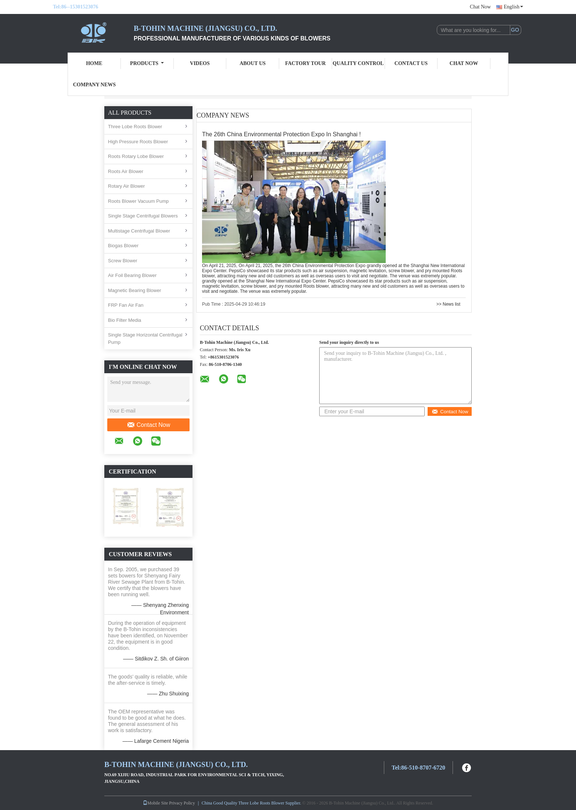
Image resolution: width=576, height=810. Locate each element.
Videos (200, 63)
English (513, 7)
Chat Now (480, 7)
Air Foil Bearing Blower (132, 275)
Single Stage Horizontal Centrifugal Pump (145, 338)
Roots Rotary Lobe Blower (136, 156)
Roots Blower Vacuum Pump (138, 201)
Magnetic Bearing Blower (134, 290)
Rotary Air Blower (126, 186)
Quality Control (358, 63)
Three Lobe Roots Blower (135, 126)
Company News (94, 84)
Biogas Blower (123, 245)
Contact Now (148, 425)
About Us (253, 63)
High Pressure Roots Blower (138, 141)
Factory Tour (305, 63)
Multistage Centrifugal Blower (139, 231)
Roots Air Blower (125, 171)
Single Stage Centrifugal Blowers (143, 216)
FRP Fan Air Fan (126, 305)
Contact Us (411, 63)
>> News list (448, 304)
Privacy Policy (182, 803)
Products (147, 63)
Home (94, 63)
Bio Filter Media (124, 320)
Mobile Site (155, 803)
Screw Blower (122, 260)
